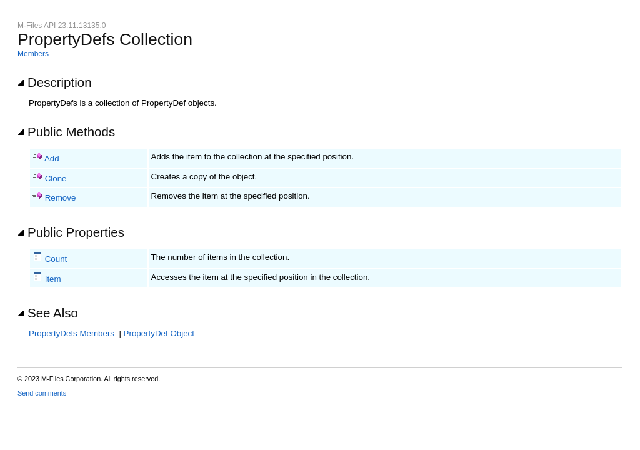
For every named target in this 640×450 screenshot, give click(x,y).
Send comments (42, 393)
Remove (60, 197)
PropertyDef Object (159, 333)
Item (53, 279)
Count (56, 259)
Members (33, 53)
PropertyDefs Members (71, 333)
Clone (56, 178)
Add (51, 158)
